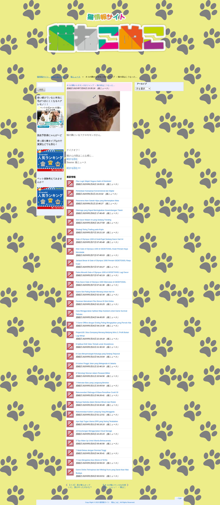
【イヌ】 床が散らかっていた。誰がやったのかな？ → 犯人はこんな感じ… (80, 486)
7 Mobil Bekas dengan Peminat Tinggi (91, 450)
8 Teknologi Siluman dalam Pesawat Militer (93, 373)
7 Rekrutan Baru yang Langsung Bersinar (92, 383)
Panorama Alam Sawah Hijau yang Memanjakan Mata (97, 201)
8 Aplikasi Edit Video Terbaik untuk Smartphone (95, 344)
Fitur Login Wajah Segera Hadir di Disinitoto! (93, 181)
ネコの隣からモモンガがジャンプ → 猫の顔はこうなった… (91, 85)
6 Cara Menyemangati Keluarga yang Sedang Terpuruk (98, 354)
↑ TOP (179, 499)
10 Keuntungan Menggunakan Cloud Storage (94, 431)
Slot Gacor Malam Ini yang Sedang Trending (93, 220)
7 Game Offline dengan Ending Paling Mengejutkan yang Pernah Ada (103, 323)
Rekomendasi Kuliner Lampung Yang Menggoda (95, 412)
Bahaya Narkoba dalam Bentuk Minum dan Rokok (96, 402)
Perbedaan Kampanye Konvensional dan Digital (95, 191)
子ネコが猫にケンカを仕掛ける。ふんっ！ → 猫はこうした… (114, 486)
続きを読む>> (74, 168)
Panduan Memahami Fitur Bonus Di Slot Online (95, 301)
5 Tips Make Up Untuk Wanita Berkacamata (93, 441)
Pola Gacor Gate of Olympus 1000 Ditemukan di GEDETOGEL (101, 282)
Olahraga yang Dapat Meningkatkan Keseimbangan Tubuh (99, 210)
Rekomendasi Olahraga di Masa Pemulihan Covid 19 (97, 392)
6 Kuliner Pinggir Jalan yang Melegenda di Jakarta (96, 363)
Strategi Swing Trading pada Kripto (90, 229)
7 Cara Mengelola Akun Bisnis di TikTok (91, 460)
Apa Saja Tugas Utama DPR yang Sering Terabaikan (97, 421)
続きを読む (72, 159)
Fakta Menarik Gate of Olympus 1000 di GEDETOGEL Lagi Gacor (102, 272)
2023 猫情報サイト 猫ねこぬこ (107, 502)
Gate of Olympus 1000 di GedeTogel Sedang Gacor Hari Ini (99, 239)
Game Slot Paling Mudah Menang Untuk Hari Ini (95, 292)
